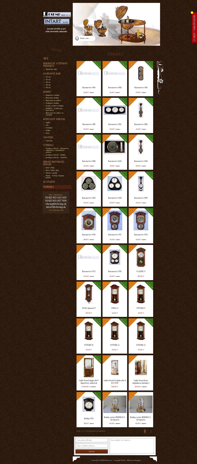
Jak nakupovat (129, 6)
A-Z (81, 431)
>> (151, 431)
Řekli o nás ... (85, 38)
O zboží (99, 6)
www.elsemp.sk (136, 460)
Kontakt (140, 6)
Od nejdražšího (100, 431)
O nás (91, 6)
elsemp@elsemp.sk (55, 204)
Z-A (85, 431)
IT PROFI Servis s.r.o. (105, 460)
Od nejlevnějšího (91, 431)
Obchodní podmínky (112, 6)
